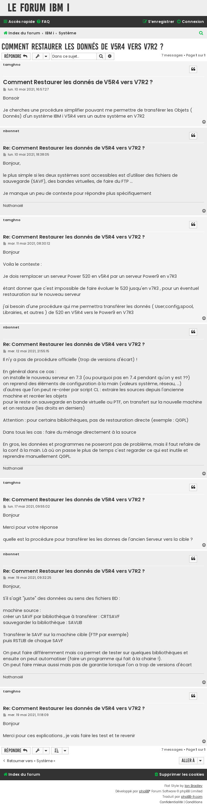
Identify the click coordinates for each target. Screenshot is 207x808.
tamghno (12, 65)
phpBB (144, 791)
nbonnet (11, 131)
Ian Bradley (193, 786)
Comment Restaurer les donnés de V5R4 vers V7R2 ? (82, 46)
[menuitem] (43, 22)
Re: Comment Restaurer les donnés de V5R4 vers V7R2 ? (74, 148)
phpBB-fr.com (191, 796)
